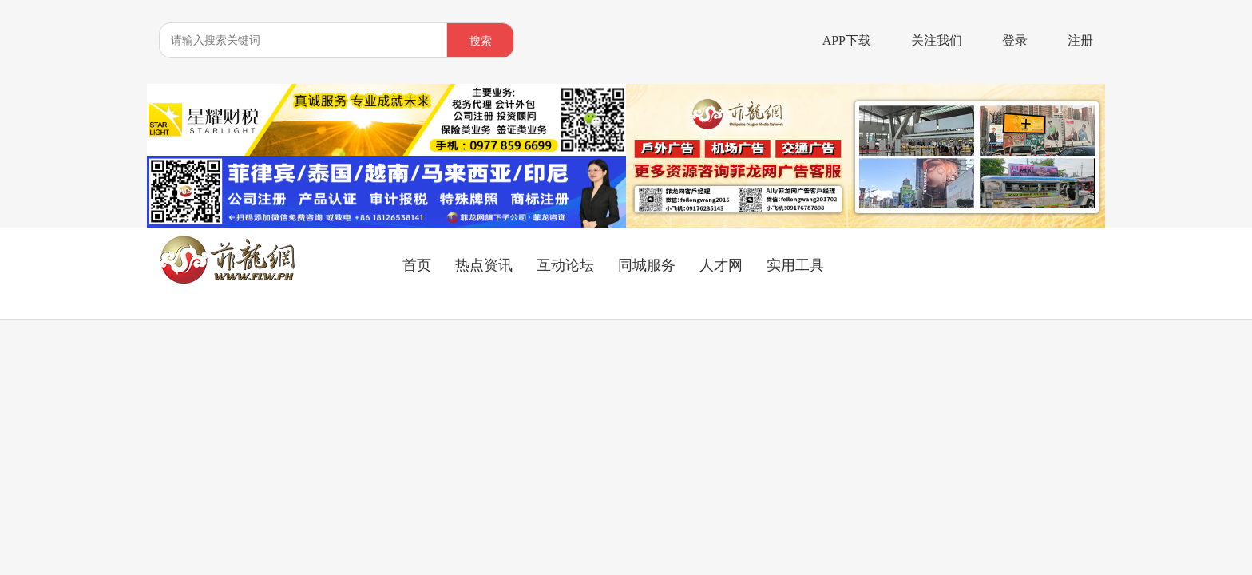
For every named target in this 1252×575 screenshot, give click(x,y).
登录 (1015, 40)
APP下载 (846, 40)
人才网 (721, 265)
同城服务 (647, 265)
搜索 (481, 41)
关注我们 (936, 40)
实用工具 (795, 265)
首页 (416, 265)
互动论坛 (565, 265)
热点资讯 (484, 265)
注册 (1080, 40)
